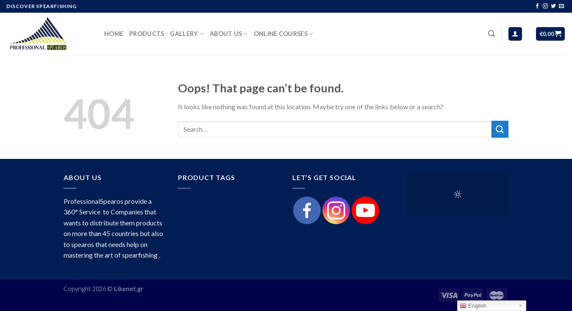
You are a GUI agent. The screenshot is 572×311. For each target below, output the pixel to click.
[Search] (491, 33)
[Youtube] (365, 210)
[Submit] (499, 129)
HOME (113, 33)
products (146, 33)
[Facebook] (307, 210)
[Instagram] (336, 210)
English (473, 306)
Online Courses (284, 34)
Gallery (187, 34)
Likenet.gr (128, 288)
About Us (229, 34)
